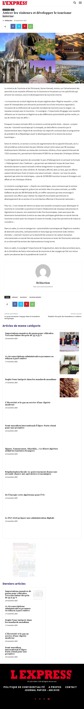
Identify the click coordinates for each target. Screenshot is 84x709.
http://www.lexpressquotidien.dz (43, 287)
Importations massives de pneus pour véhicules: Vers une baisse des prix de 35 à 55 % (29, 334)
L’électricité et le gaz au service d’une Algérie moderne (27, 403)
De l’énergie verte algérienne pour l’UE (25, 495)
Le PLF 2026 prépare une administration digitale (29, 518)
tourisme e (23, 297)
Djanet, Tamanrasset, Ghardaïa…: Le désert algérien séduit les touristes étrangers (31, 450)
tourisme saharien (35, 297)
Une (12, 10)
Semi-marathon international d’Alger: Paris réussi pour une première (30, 427)
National (6, 10)
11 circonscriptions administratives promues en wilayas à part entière (29, 357)
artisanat (14, 297)
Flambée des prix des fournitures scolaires (64, 316)
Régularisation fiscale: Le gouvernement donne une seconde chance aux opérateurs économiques (31, 473)
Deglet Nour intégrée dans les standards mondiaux (30, 379)
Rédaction (8, 20)
